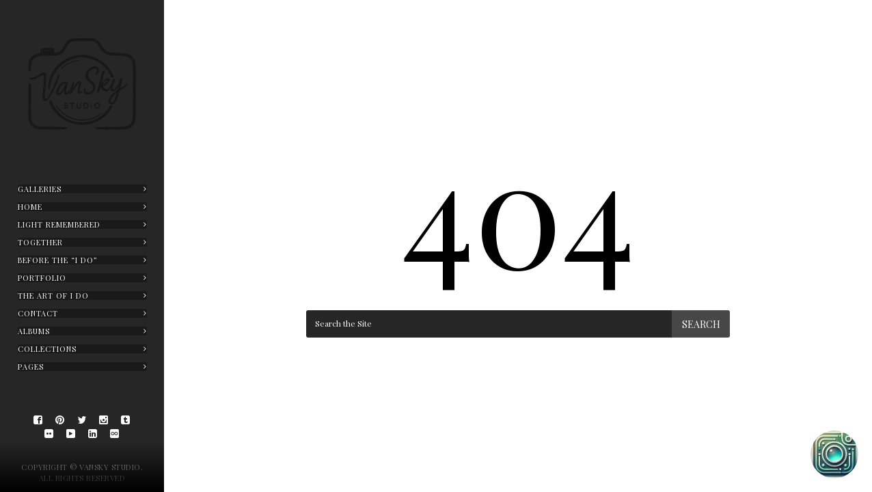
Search (701, 324)
